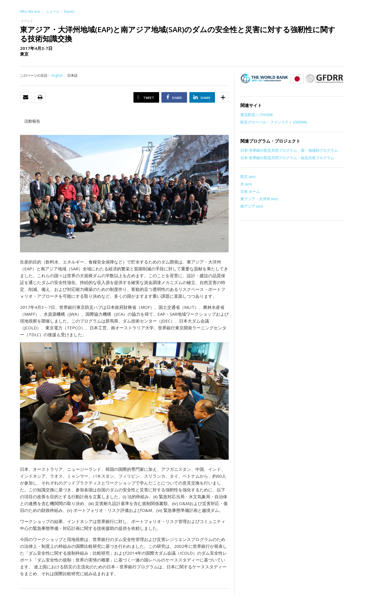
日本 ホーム (250, 191)
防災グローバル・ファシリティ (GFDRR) (273, 122)
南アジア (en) (251, 206)
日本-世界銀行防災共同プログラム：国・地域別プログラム (289, 150)
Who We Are (30, 11)
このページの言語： (35, 75)
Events (69, 11)
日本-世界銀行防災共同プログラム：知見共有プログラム (287, 157)
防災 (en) (247, 176)
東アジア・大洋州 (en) (258, 198)
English (57, 75)
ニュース (52, 11)
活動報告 (32, 121)
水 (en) (246, 184)
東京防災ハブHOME (256, 114)
